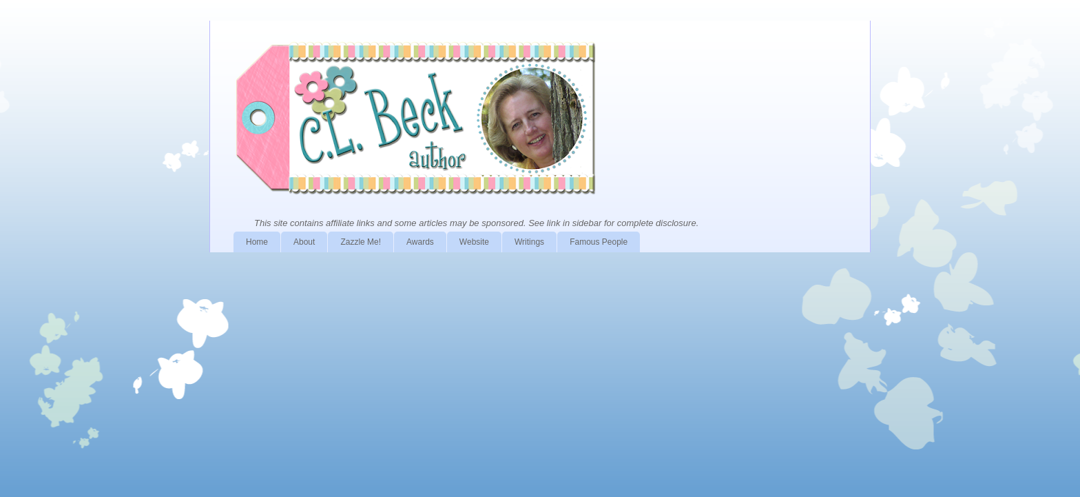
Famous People (598, 242)
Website (474, 242)
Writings (529, 242)
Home (257, 242)
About (304, 242)
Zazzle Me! (360, 242)
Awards (420, 242)
